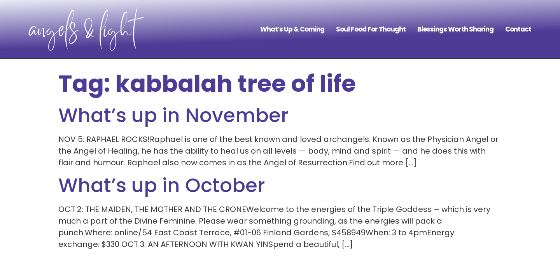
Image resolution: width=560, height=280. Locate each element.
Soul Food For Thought (371, 29)
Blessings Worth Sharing (455, 29)
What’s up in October (161, 185)
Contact (518, 29)
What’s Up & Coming (292, 29)
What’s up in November (173, 115)
